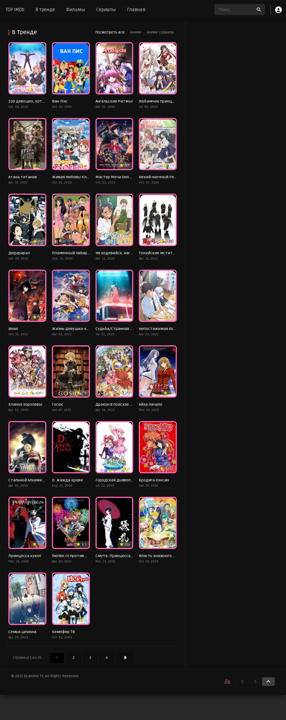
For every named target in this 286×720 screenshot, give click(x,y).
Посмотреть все (110, 32)
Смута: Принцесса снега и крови (126, 555)
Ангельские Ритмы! (114, 101)
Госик (57, 404)
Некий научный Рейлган (162, 177)
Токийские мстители (159, 253)
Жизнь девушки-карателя (77, 328)
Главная (136, 10)
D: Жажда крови (67, 480)
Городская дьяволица (117, 480)
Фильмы (75, 10)
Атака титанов (22, 177)
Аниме (135, 32)
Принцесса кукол (24, 555)
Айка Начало (150, 404)
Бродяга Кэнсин (154, 480)
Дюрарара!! (19, 253)
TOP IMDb (15, 10)
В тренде (45, 10)
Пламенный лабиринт (73, 253)
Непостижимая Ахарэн (160, 328)
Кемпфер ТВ (63, 631)
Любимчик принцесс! (159, 101)
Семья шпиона (22, 631)
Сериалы (106, 10)
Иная (13, 328)
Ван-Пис (60, 101)
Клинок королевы (25, 404)
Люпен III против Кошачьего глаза (84, 555)
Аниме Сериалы (160, 32)
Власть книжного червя (161, 555)
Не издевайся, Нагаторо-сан (122, 253)
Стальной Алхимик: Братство (36, 480)
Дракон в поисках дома (118, 404)
